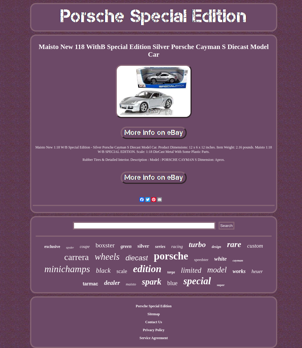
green (126, 246)
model (217, 269)
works (239, 271)
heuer (257, 271)
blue (172, 283)
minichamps (67, 269)
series (160, 246)
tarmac (90, 283)
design (216, 247)
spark (151, 281)
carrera (76, 257)
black (103, 270)
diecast (136, 258)
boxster (105, 245)
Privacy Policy (154, 330)
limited (191, 270)
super (220, 285)
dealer (112, 282)
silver (143, 246)
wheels (107, 256)
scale (121, 271)
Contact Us (153, 322)
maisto (131, 284)
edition (147, 268)
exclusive (52, 246)
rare (234, 244)
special (197, 281)
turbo (197, 244)
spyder (70, 247)
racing (177, 246)
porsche (171, 256)
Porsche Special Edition (153, 306)
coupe (85, 246)
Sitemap (153, 314)
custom (255, 246)
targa (171, 272)
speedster (201, 259)
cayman (238, 260)
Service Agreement (153, 338)
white (220, 259)
